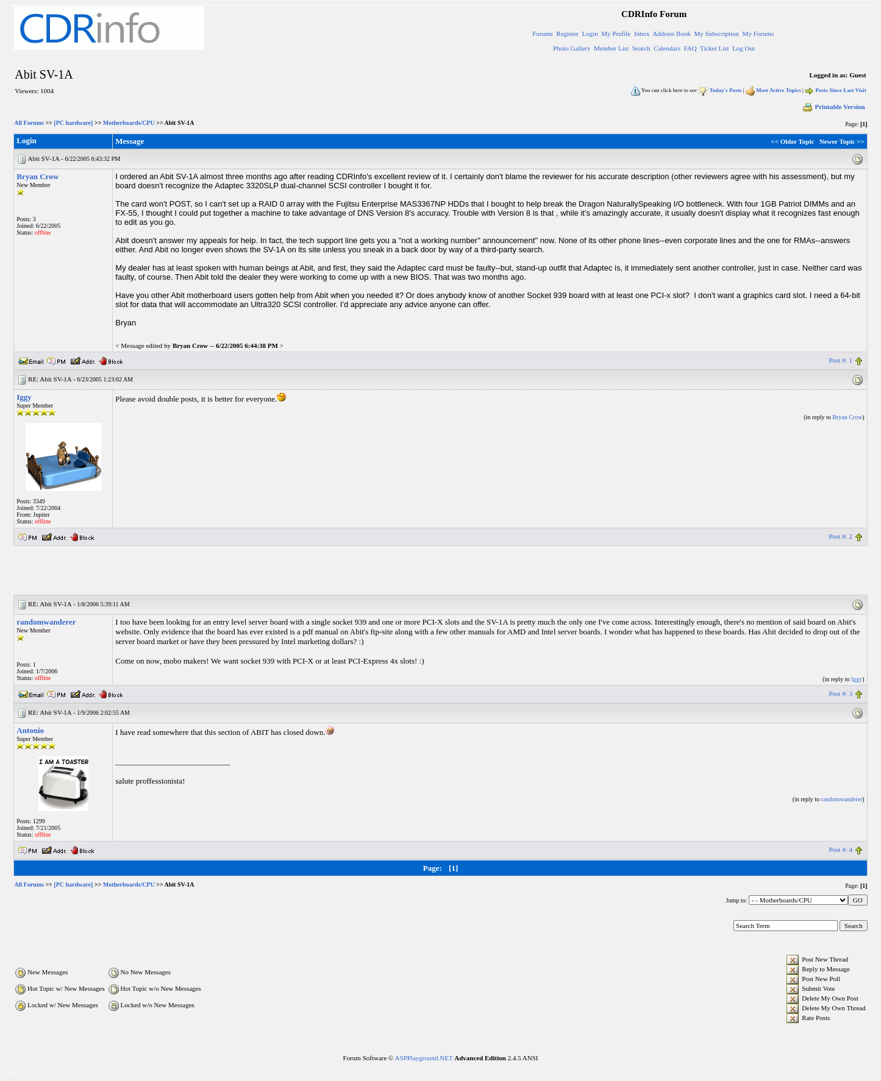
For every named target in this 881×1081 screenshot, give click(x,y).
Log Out (743, 48)
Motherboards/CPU (129, 122)
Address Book (671, 33)
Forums (542, 33)
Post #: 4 (840, 849)
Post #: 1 (840, 360)
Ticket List (714, 48)
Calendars (667, 48)
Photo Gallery (571, 48)
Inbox (642, 33)
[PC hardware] (73, 122)
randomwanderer (46, 621)
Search (641, 48)
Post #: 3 (840, 693)
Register (567, 33)
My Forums (758, 33)
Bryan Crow (37, 176)
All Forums (29, 122)
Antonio (30, 730)
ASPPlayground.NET (424, 1058)
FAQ (690, 48)
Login (589, 33)
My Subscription (716, 33)
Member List (611, 48)
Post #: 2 (840, 536)
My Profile (615, 33)
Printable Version (833, 106)
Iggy (24, 397)
